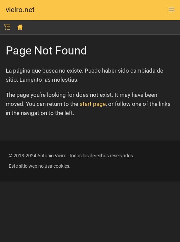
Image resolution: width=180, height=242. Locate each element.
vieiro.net (20, 9)
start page (93, 103)
